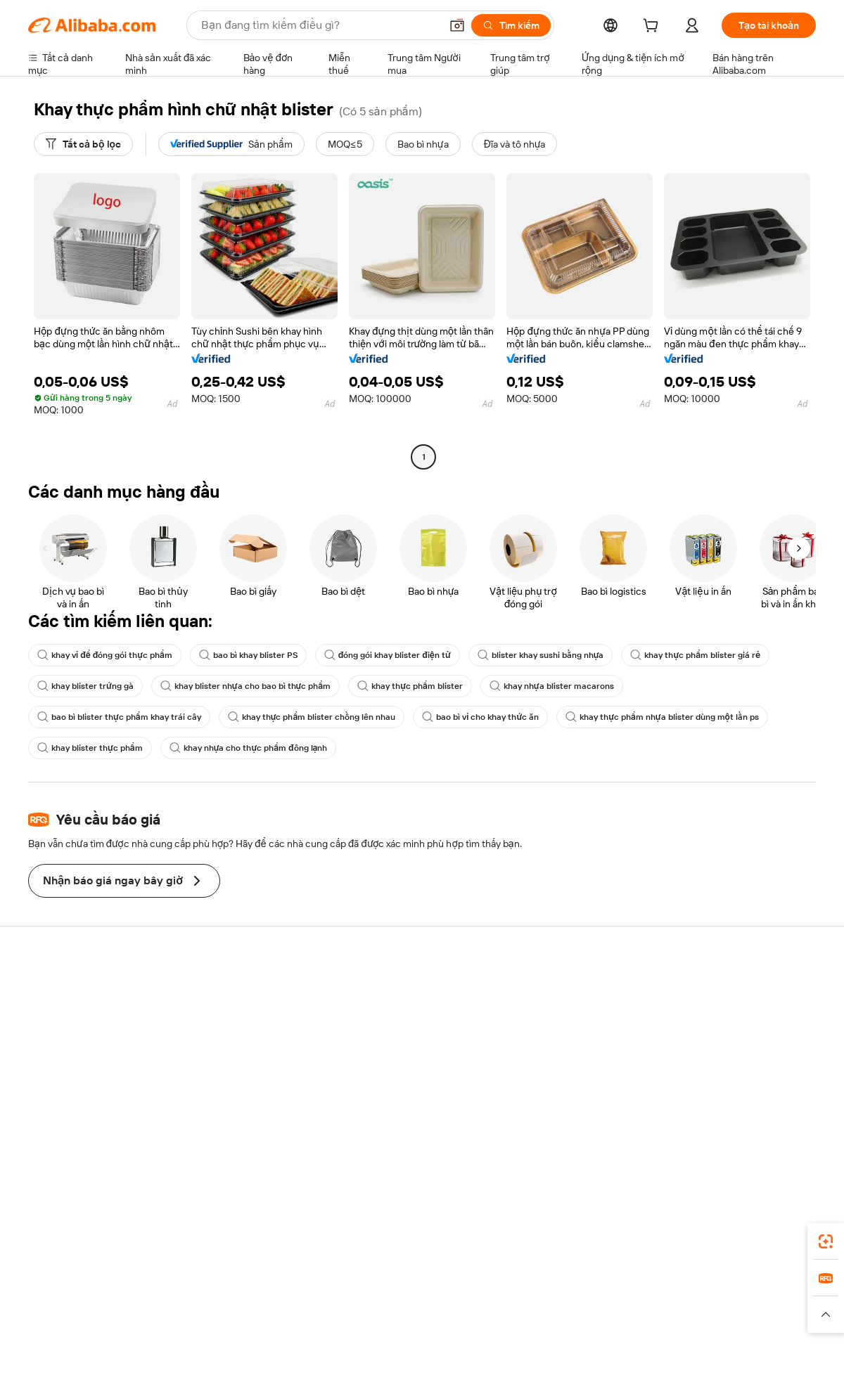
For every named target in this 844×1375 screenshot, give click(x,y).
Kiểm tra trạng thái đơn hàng (90, 1044)
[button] (457, 25)
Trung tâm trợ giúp (68, 990)
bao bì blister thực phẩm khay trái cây (119, 717)
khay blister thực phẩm (90, 748)
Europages (645, 1299)
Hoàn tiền (49, 1070)
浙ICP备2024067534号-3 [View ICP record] (762, 1348)
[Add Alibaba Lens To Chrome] (231, 1237)
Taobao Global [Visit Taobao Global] (499, 1299)
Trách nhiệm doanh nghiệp (733, 1017)
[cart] (653, 27)
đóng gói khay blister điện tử (387, 655)
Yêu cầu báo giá (385, 1006)
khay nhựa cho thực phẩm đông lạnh (249, 748)
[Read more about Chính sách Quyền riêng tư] (544, 1321)
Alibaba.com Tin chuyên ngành (418, 1086)
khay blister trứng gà (85, 686)
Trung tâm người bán (558, 1032)
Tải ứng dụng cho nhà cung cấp (582, 1125)
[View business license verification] (543, 1348)
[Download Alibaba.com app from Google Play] (768, 1237)
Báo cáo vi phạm (64, 1097)
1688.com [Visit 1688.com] (258, 1299)
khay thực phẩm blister (410, 686)
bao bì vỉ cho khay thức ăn (480, 717)
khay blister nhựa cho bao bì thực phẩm (245, 686)
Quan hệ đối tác (547, 1098)
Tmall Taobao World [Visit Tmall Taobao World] (334, 1299)
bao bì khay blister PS (248, 655)
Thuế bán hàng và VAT (400, 1059)
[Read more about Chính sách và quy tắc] (74, 1321)
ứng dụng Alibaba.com (556, 1237)
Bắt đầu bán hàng (551, 1006)
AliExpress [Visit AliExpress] (202, 1299)
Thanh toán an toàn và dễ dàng (256, 1006)
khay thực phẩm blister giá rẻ (695, 655)
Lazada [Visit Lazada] (441, 1299)
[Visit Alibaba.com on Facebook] (681, 1127)
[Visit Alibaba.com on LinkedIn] (702, 1127)
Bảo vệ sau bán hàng (235, 1086)
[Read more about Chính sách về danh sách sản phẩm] (298, 1321)
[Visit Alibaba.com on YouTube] (766, 1127)
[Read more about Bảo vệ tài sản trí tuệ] (430, 1321)
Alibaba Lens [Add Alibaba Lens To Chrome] (85, 1237)
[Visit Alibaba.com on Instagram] (744, 1127)
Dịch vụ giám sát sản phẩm (248, 1112)
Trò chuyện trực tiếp (72, 1017)
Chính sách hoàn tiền (236, 1032)
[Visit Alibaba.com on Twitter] (723, 1127)
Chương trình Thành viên (406, 1032)
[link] (825, 1241)
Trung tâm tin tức (712, 1044)
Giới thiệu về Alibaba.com (730, 990)
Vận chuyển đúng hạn (238, 1059)
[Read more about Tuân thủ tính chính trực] (764, 1321)
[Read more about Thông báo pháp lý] (171, 1321)
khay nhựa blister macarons (552, 686)
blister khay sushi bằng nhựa (541, 655)
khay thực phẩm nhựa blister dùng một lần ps (662, 717)
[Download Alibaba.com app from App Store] (664, 1237)
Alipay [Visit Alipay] (401, 1299)
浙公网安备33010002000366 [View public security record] (622, 1348)
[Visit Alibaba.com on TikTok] (787, 1127)
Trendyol (591, 1299)
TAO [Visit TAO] (551, 1299)
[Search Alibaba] (319, 25)
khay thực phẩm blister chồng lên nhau (312, 717)
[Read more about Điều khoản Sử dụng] (657, 1321)
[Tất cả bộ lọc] (83, 144)
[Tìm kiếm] (511, 25)
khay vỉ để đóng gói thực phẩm (104, 655)
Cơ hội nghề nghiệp (718, 1070)
